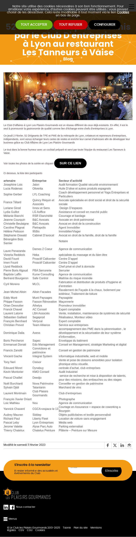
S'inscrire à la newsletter (32, 464)
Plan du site (81, 528)
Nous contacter (25, 507)
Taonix (67, 528)
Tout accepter (34, 24)
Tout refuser (70, 24)
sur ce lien (70, 163)
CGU (29, 530)
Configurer (104, 24)
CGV (21, 530)
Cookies (123, 12)
